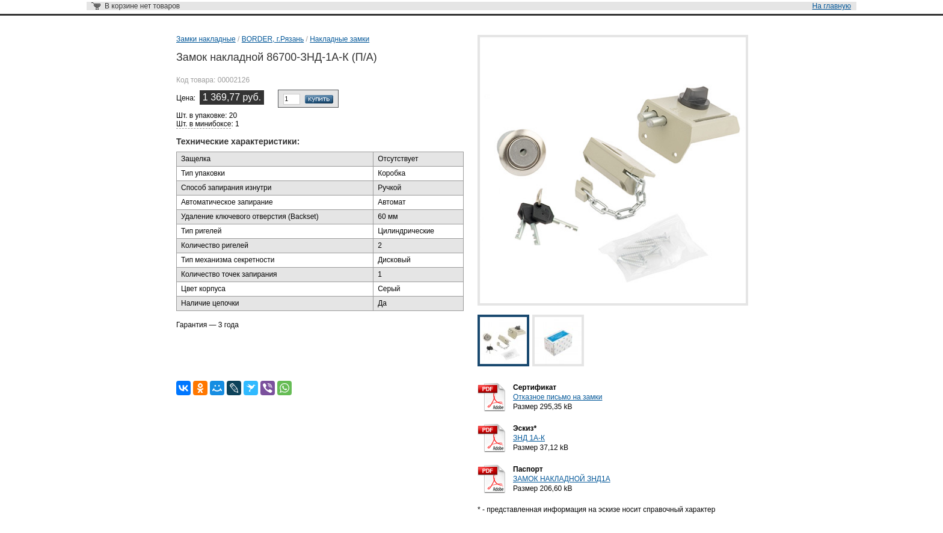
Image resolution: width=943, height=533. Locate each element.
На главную (831, 6)
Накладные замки (339, 39)
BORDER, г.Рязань (273, 39)
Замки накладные (206, 39)
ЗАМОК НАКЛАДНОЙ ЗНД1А (561, 479)
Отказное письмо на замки (557, 397)
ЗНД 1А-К (529, 438)
